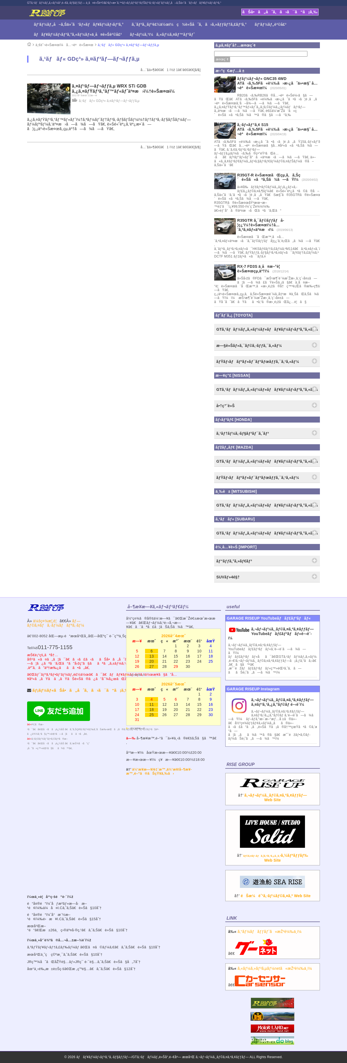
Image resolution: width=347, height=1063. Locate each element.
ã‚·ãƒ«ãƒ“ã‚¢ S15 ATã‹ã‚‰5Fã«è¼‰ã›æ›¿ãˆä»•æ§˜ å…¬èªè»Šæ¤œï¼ (277, 129)
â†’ (272, 793)
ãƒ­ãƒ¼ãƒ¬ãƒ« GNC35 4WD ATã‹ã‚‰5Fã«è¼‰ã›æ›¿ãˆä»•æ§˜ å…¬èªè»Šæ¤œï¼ (277, 83)
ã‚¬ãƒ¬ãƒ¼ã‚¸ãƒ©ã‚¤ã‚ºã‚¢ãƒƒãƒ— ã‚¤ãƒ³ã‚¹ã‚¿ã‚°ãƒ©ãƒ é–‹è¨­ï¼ (282, 702)
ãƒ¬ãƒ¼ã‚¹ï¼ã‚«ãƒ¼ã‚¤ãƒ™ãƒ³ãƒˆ (162, 34)
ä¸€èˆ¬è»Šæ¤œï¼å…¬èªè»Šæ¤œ (64, 45)
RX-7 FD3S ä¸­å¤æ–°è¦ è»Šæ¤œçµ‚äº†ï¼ (260, 268)
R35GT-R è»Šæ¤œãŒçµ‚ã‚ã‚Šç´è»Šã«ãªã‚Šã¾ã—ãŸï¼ (269, 177)
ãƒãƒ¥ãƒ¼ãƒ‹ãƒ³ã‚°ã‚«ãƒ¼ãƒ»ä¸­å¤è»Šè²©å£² (78, 34)
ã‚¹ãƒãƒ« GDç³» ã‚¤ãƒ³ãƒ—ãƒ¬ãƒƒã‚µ (128, 45)
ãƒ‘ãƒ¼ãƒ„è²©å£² (271, 24)
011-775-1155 (55, 647)
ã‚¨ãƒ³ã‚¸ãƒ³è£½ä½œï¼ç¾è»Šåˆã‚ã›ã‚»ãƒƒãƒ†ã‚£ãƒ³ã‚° (189, 24)
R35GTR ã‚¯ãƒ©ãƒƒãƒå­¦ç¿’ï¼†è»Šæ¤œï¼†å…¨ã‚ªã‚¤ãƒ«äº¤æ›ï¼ (260, 225)
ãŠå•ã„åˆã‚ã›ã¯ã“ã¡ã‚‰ (279, 11)
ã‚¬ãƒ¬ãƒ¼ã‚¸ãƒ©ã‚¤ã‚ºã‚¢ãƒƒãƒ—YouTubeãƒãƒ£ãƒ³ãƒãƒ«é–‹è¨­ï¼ (271, 633)
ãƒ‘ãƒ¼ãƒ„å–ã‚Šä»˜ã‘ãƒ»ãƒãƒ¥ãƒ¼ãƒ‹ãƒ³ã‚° (79, 24)
